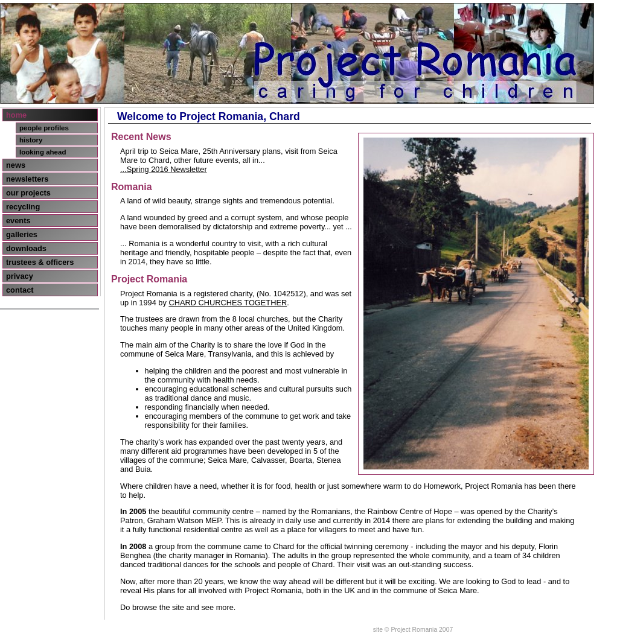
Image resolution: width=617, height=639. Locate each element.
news (15, 165)
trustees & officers (40, 262)
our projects (28, 192)
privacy (19, 276)
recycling (23, 206)
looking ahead (42, 152)
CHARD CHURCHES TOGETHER (227, 302)
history (30, 140)
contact (20, 289)
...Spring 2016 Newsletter (163, 169)
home (16, 114)
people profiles (44, 128)
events (18, 220)
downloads (26, 248)
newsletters (27, 178)
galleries (21, 234)
